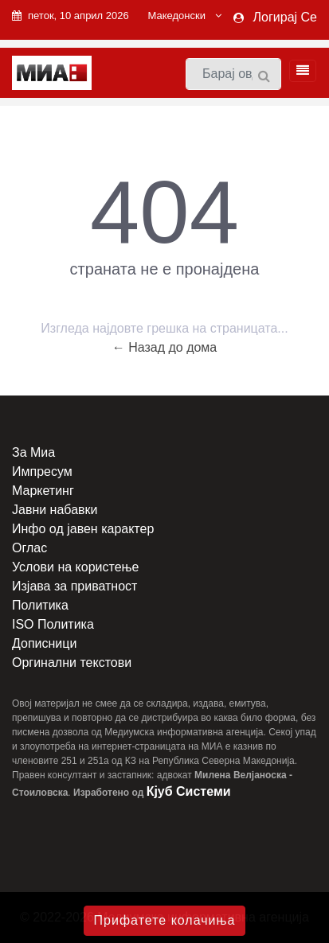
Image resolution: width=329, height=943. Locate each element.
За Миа (33, 452)
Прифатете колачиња (165, 920)
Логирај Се (285, 17)
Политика (40, 605)
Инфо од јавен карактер (83, 529)
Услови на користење (75, 567)
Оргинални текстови (71, 662)
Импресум (42, 471)
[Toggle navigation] (298, 71)
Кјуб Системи (189, 791)
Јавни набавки (54, 509)
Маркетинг (43, 490)
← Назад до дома (164, 347)
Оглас (29, 548)
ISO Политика (53, 624)
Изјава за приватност (74, 586)
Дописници (44, 643)
